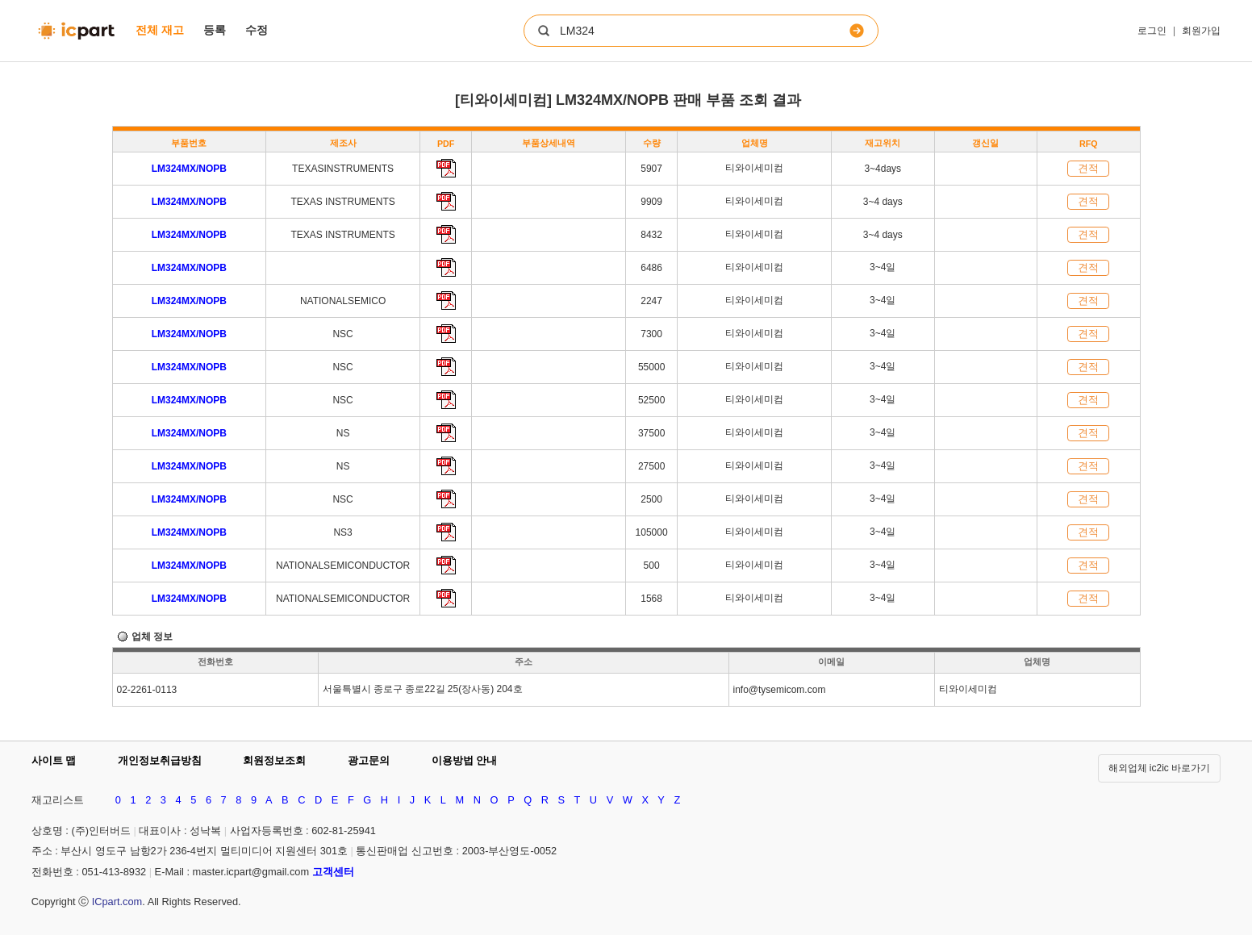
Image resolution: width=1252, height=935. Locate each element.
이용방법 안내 (465, 760)
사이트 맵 (54, 760)
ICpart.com (117, 901)
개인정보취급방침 (160, 760)
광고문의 (369, 760)
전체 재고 (160, 29)
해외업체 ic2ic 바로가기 (1159, 768)
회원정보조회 (274, 760)
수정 (256, 29)
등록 (214, 29)
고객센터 (333, 872)
